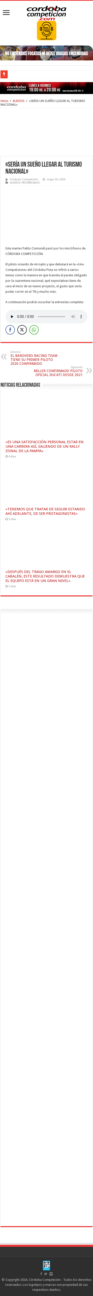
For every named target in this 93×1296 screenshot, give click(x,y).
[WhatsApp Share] (34, 330)
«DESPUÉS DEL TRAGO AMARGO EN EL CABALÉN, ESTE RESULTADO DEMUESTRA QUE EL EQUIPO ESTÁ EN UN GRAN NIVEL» (45, 576)
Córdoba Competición (24, 179)
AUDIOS (19, 101)
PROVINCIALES (31, 182)
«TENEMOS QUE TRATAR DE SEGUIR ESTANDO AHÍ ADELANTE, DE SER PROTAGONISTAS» (45, 511)
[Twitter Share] (22, 330)
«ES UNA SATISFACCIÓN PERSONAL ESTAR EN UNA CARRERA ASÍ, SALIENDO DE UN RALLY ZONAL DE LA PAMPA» (44, 446)
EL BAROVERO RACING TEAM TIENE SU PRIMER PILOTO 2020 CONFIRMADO (35, 358)
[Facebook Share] (10, 330)
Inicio (4, 101)
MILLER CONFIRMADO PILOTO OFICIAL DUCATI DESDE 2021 (57, 371)
